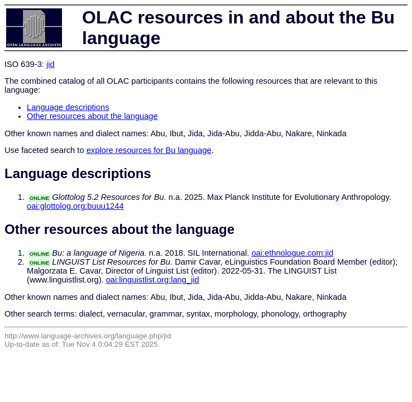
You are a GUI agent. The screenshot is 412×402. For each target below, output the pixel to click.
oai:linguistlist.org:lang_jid (152, 279)
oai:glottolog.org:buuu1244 (75, 206)
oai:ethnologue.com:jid (292, 252)
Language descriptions (68, 107)
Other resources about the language (92, 116)
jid (50, 64)
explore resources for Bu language (149, 150)
